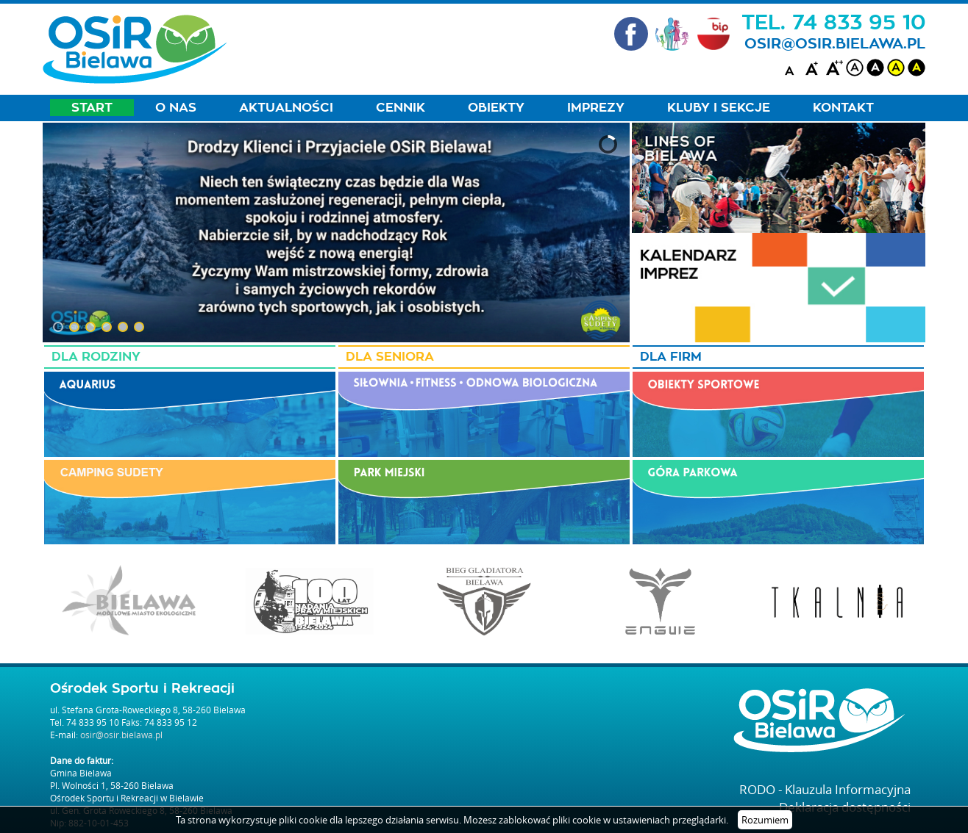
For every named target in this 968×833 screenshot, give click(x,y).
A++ (834, 67)
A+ (813, 67)
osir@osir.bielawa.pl (834, 44)
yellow (896, 67)
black (875, 67)
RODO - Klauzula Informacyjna (825, 789)
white (855, 67)
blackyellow (916, 67)
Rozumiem (765, 819)
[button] (58, 327)
